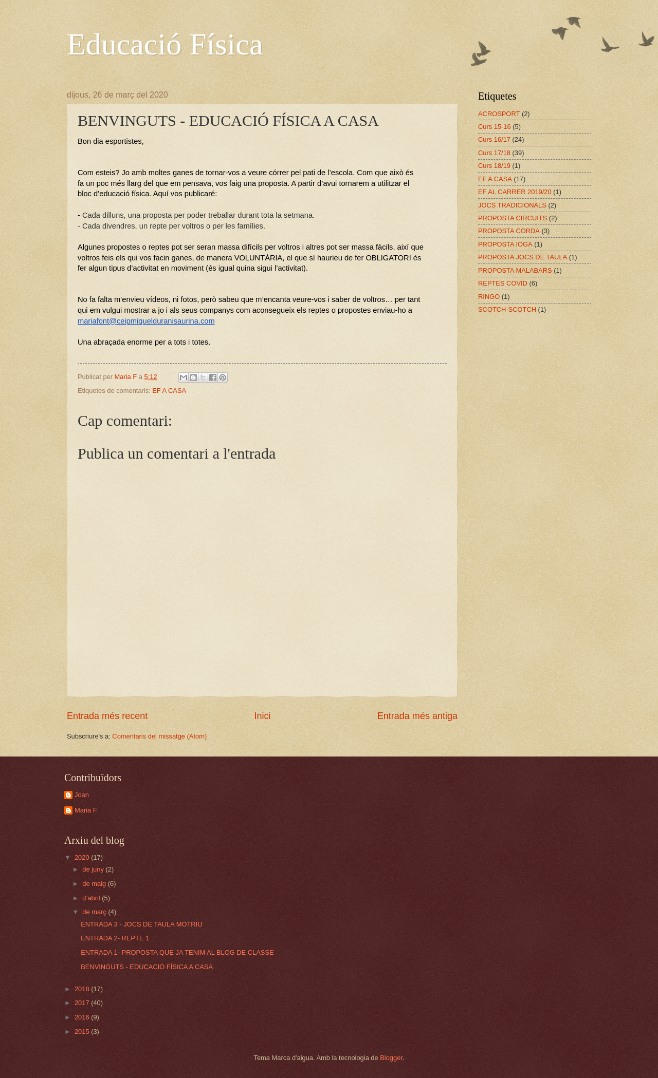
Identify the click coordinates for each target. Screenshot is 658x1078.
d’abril (92, 898)
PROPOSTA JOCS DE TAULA (522, 257)
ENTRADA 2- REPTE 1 (115, 938)
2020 (83, 857)
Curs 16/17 (494, 139)
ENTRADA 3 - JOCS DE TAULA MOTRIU (141, 924)
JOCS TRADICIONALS (512, 205)
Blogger (391, 1058)
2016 (83, 1017)
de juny (93, 869)
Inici (262, 716)
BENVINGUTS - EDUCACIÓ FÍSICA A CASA (147, 967)
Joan (82, 795)
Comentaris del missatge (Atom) (159, 736)
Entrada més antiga (417, 716)
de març (95, 912)
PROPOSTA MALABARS (515, 270)
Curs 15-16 (494, 126)
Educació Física (165, 44)
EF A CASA (169, 390)
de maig (94, 883)
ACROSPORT (499, 114)
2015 (83, 1031)
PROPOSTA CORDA (509, 231)
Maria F (86, 810)
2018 (83, 989)
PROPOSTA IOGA (505, 244)
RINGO (489, 296)
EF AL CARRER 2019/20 (515, 192)
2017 (83, 1003)
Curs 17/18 (494, 153)
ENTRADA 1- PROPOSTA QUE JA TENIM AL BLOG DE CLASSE (177, 952)
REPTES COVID (502, 283)
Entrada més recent (107, 716)
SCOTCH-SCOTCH (507, 309)
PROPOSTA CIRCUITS (512, 218)
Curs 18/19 (494, 165)
